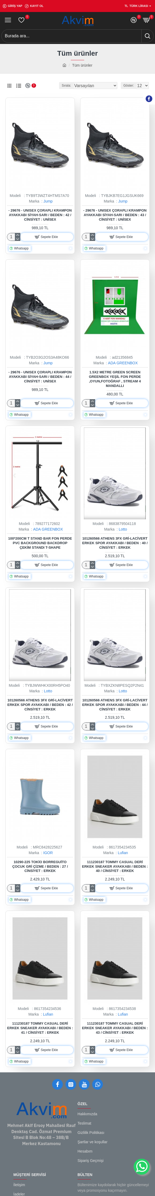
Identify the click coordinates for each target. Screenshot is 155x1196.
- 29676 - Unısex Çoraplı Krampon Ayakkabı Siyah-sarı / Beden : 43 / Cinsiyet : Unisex (115, 214)
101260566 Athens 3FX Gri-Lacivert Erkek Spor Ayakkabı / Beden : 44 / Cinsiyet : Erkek (115, 704)
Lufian (123, 853)
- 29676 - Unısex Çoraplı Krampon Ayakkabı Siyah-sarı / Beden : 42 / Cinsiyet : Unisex (40, 214)
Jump (48, 201)
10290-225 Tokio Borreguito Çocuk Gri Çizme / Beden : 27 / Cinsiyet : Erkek (40, 866)
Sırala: (66, 85)
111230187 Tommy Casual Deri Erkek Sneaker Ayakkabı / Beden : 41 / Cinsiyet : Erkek (40, 1028)
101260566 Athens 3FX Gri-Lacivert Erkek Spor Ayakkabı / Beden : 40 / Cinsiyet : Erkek (115, 542)
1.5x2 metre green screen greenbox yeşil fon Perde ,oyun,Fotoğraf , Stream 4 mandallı (115, 379)
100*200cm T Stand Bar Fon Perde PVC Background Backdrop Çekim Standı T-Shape (40, 542)
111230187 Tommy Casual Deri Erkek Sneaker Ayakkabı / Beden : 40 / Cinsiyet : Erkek (115, 866)
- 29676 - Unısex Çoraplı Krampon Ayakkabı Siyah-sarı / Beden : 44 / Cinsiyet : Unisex (40, 376)
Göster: (128, 85)
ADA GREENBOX (123, 363)
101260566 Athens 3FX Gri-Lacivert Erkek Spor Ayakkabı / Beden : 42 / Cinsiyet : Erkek (40, 704)
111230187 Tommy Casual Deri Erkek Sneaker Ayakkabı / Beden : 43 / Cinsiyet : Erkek (115, 1028)
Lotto (123, 529)
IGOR (48, 853)
